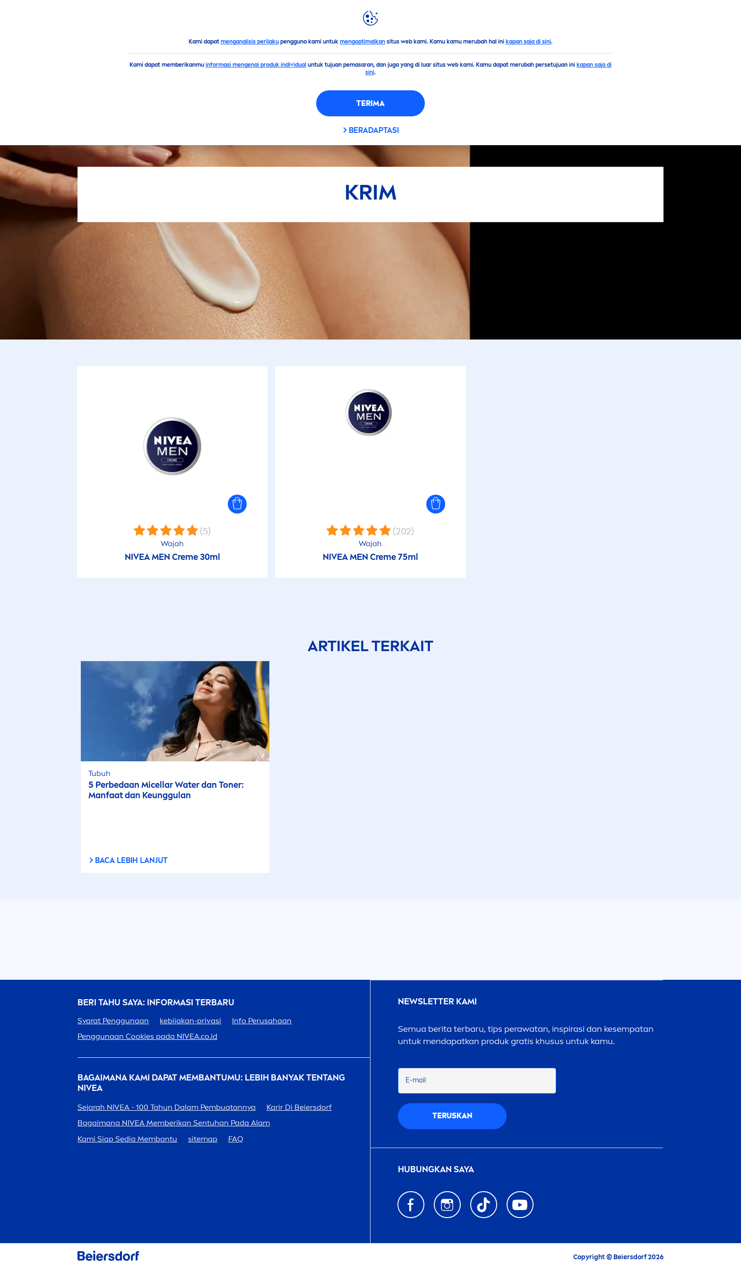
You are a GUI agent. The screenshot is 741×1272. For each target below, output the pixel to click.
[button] (237, 504)
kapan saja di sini (528, 41)
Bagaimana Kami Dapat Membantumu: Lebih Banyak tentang (211, 1083)
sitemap (202, 1138)
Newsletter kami (437, 1002)
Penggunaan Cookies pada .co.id (147, 1036)
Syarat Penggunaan (113, 1020)
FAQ (235, 1138)
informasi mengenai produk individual (256, 64)
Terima (370, 103)
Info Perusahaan (262, 1020)
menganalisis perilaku (250, 41)
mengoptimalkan (362, 41)
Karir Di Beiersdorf (299, 1107)
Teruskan (452, 1115)
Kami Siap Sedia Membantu (127, 1138)
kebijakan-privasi (190, 1020)
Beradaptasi (374, 130)
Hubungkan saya (436, 1170)
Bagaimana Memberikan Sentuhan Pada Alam (174, 1122)
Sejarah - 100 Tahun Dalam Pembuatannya (167, 1107)
